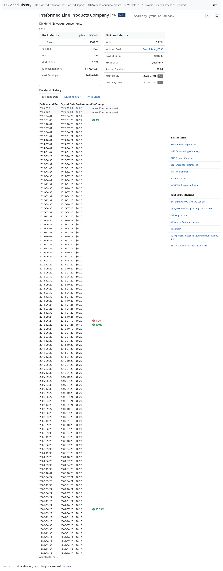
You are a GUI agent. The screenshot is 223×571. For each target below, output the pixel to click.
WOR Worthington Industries (185, 185)
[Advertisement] (18, 74)
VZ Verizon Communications (185, 222)
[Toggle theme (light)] (214, 5)
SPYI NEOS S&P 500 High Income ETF (189, 245)
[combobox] (173, 16)
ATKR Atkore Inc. (179, 178)
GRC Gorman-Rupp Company (185, 151)
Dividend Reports (74, 5)
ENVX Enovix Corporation (183, 144)
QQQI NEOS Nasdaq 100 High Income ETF (191, 208)
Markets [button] (130, 5)
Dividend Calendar (48, 5)
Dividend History (17, 4)
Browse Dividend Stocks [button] (157, 5)
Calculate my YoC (153, 49)
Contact (181, 5)
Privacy (67, 566)
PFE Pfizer (176, 228)
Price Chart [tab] (93, 96)
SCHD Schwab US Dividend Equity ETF (189, 201)
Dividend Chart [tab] (72, 96)
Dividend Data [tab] (50, 96)
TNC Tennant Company (182, 158)
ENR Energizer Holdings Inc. (184, 164)
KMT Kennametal (179, 171)
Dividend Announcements (104, 5)
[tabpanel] (102, 330)
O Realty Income (179, 215)
